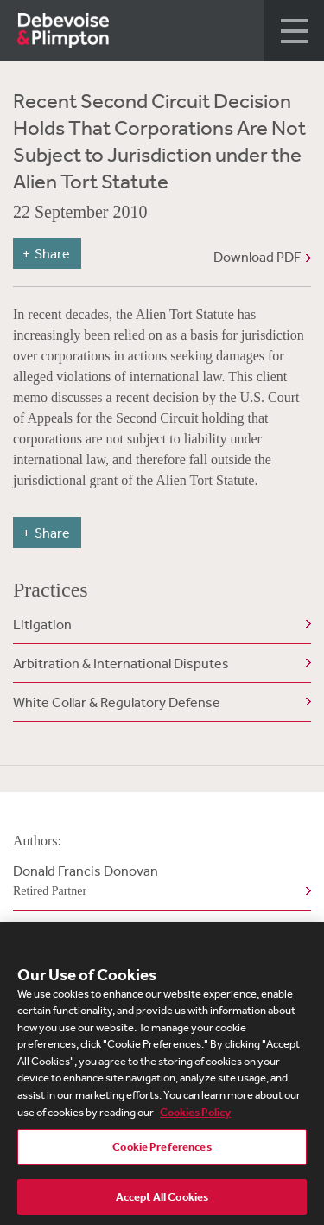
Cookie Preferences (161, 1150)
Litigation (42, 624)
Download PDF (257, 256)
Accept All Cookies (162, 1200)
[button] (294, 30)
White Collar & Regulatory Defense (116, 702)
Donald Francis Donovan (158, 882)
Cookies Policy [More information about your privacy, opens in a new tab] (195, 1114)
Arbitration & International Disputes (121, 663)
